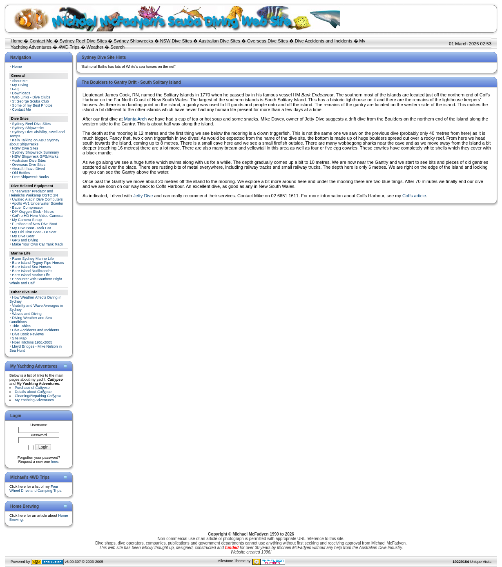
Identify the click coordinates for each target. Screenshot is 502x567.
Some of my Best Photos (32, 105)
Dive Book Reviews (28, 334)
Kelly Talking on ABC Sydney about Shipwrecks (34, 142)
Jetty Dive (143, 195)
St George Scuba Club (30, 101)
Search (117, 47)
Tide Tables (21, 326)
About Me (20, 81)
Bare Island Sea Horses (31, 267)
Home (16, 40)
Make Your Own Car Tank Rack (37, 244)
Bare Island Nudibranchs (32, 271)
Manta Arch (135, 118)
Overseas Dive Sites (267, 40)
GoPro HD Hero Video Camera (37, 216)
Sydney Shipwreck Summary (35, 152)
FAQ (16, 89)
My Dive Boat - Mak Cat (31, 228)
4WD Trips (68, 47)
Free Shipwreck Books (30, 177)
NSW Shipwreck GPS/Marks (35, 156)
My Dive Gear (23, 236)
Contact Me (40, 40)
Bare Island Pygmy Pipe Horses (38, 263)
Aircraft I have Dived (28, 169)
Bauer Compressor (27, 207)
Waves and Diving (27, 314)
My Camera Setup (27, 220)
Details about (33, 392)
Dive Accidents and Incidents (324, 40)
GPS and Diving (25, 240)
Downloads (21, 93)
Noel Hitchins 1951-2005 (32, 342)
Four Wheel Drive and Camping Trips (35, 488)
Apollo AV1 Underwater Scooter (37, 203)
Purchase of (32, 388)
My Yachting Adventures (34, 400)
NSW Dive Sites (176, 40)
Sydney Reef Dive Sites (83, 40)
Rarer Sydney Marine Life (33, 259)
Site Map (19, 338)
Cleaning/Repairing (38, 396)
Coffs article (414, 195)
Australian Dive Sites (219, 40)
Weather (95, 47)
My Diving (20, 85)
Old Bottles (21, 173)
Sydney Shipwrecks (133, 40)
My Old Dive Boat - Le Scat (34, 232)
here (54, 462)
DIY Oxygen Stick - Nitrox (33, 212)
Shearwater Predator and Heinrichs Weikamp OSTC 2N (33, 193)
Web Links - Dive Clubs (31, 97)
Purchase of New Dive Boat (34, 224)
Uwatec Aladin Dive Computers (37, 199)
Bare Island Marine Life (31, 275)
